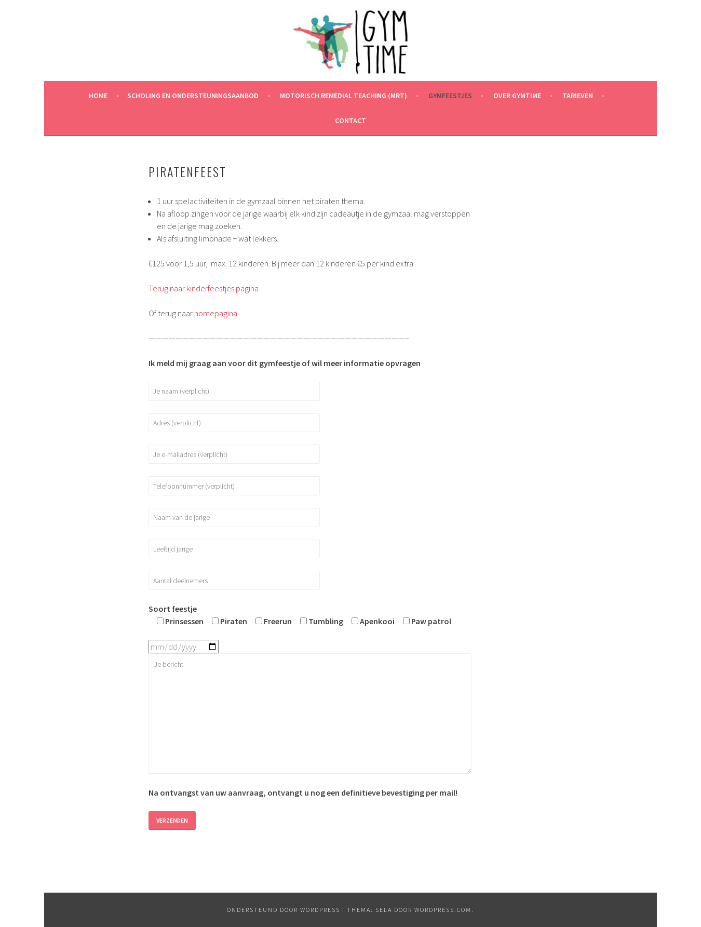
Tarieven (577, 95)
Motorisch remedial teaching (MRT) (343, 95)
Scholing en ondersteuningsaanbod (193, 95)
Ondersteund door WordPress (283, 909)
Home (98, 95)
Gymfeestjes (450, 95)
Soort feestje (173, 608)
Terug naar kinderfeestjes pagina (204, 288)
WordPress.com (442, 909)
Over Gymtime (517, 95)
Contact (350, 120)
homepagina (215, 313)
